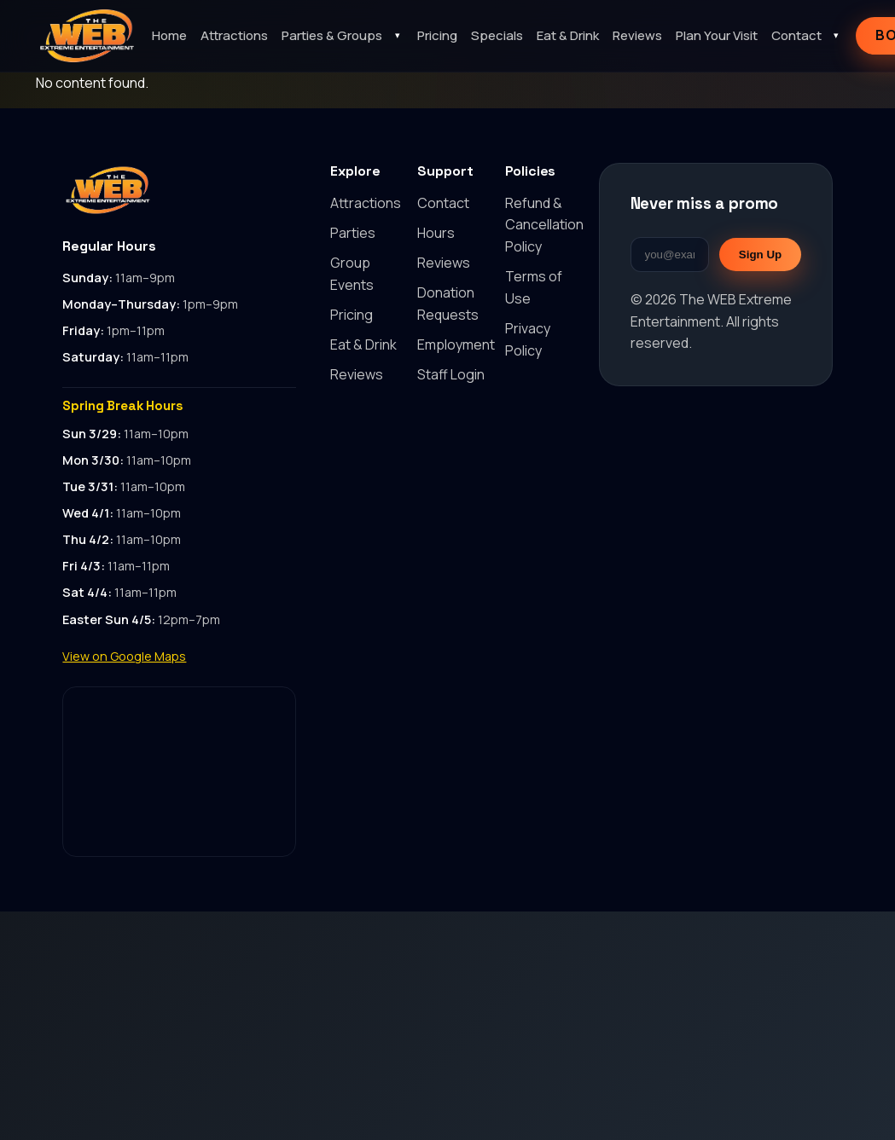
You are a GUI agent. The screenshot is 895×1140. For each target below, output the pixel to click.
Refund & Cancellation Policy (544, 225)
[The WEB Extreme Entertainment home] (87, 36)
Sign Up (760, 254)
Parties (352, 232)
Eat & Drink (568, 35)
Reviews (637, 35)
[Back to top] (179, 190)
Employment (456, 344)
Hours (436, 232)
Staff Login (451, 374)
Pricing (437, 35)
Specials (497, 35)
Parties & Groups (332, 35)
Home (169, 35)
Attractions (234, 35)
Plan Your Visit (717, 35)
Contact (796, 35)
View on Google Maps (124, 656)
